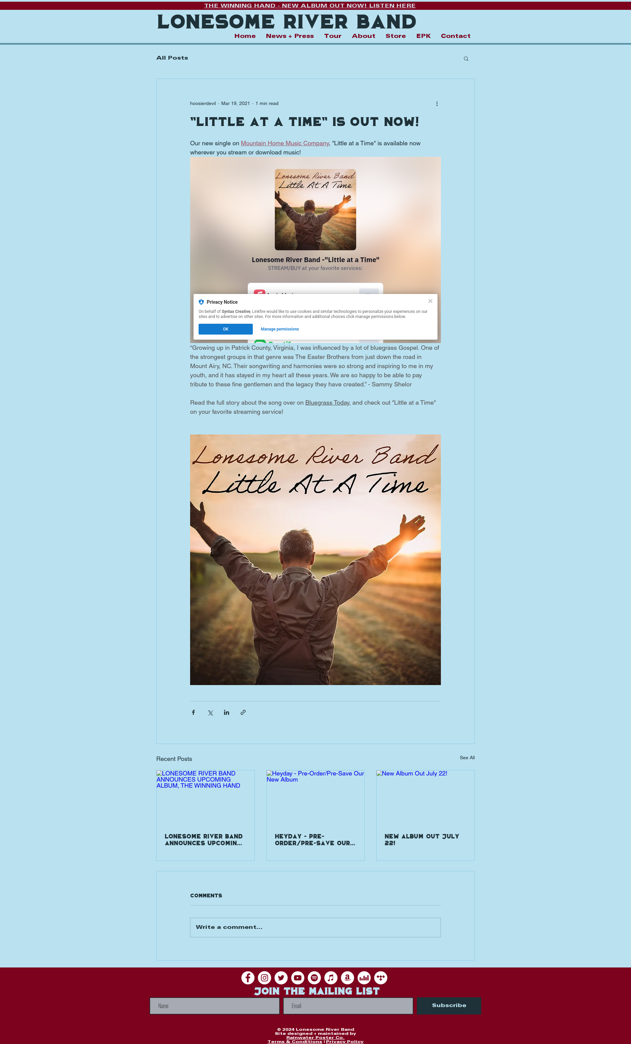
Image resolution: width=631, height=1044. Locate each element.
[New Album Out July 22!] (425, 797)
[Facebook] (248, 977)
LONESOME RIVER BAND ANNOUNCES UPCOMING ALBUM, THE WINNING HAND (204, 840)
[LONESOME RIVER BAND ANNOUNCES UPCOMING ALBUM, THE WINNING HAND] (206, 797)
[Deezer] (364, 977)
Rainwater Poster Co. (315, 1038)
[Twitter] (281, 977)
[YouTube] (297, 977)
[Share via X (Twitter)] (210, 712)
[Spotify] (314, 977)
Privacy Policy (345, 1042)
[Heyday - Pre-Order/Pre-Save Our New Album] (316, 797)
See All (467, 757)
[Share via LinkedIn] (226, 712)
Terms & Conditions (294, 1042)
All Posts (172, 58)
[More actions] (437, 103)
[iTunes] (331, 977)
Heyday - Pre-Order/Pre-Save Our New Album (312, 840)
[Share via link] (243, 712)
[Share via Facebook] (193, 712)
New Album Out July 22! (422, 840)
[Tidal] (380, 977)
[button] (466, 58)
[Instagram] (264, 977)
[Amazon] (347, 977)
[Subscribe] (449, 1006)
